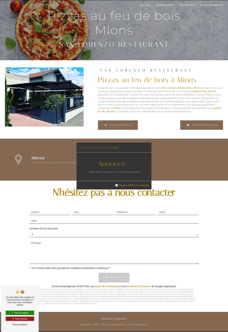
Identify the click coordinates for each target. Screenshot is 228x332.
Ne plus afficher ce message (134, 185)
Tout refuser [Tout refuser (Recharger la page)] (20, 318)
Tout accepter (19, 312)
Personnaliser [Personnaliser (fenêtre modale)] (20, 324)
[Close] (148, 147)
